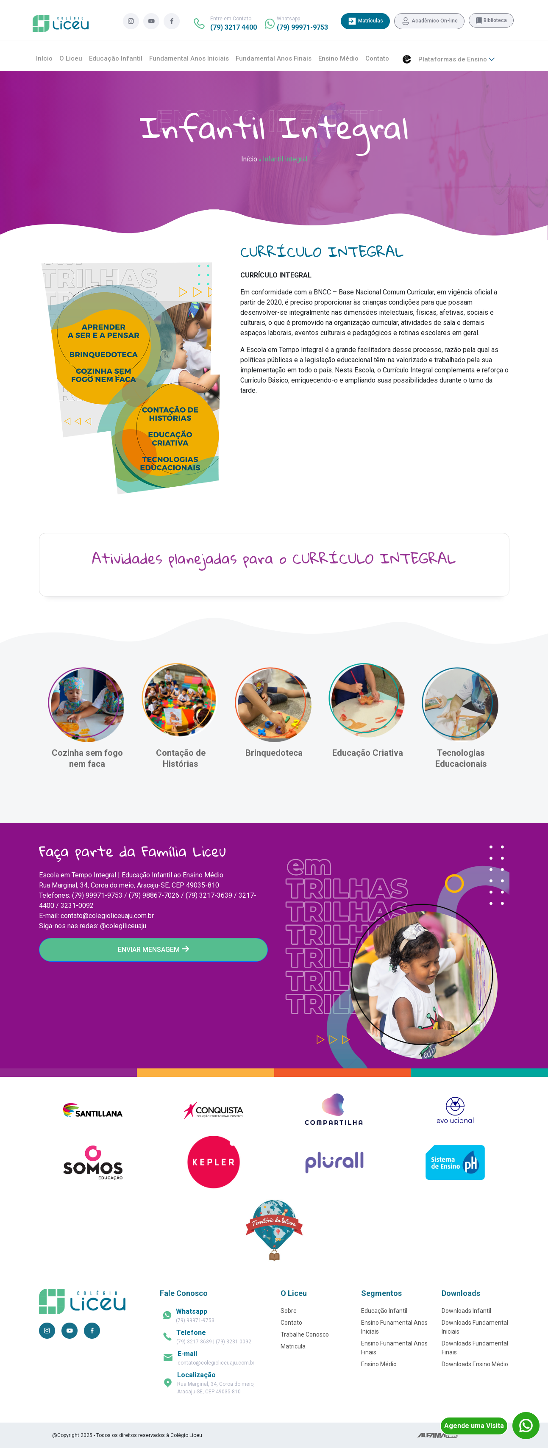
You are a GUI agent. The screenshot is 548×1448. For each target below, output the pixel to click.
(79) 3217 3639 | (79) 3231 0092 (213, 1337)
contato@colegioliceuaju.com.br (216, 1358)
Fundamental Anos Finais (274, 58)
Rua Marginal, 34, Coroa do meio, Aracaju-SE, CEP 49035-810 (216, 1383)
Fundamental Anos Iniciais (189, 58)
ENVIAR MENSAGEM (153, 949)
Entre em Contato (233, 23)
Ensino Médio (338, 58)
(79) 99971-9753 (195, 1315)
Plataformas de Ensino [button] (456, 59)
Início (44, 58)
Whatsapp (302, 23)
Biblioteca (491, 20)
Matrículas (365, 21)
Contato (377, 58)
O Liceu (70, 58)
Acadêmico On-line (429, 21)
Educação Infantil (115, 58)
